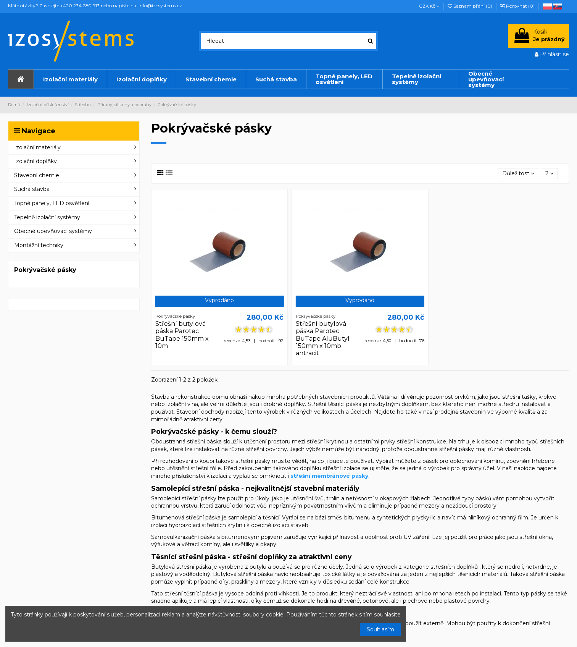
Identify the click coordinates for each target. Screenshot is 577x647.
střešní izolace (342, 468)
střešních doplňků (454, 566)
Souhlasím (380, 629)
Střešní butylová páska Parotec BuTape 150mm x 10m (182, 334)
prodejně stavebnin (460, 411)
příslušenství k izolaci (199, 475)
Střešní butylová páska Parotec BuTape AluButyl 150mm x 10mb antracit (323, 338)
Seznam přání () (470, 6)
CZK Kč (429, 6)
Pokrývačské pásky (45, 269)
